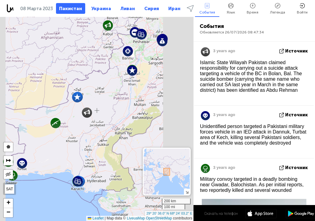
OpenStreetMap (159, 218)
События (207, 8)
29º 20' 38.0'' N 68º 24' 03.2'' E (169, 213)
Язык (231, 8)
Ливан (127, 8)
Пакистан (70, 8)
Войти (302, 8)
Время (252, 8)
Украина (101, 8)
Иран (174, 8)
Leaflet (95, 218)
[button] (77, 97)
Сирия (151, 8)
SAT (9, 189)
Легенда (277, 8)
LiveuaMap (136, 218)
